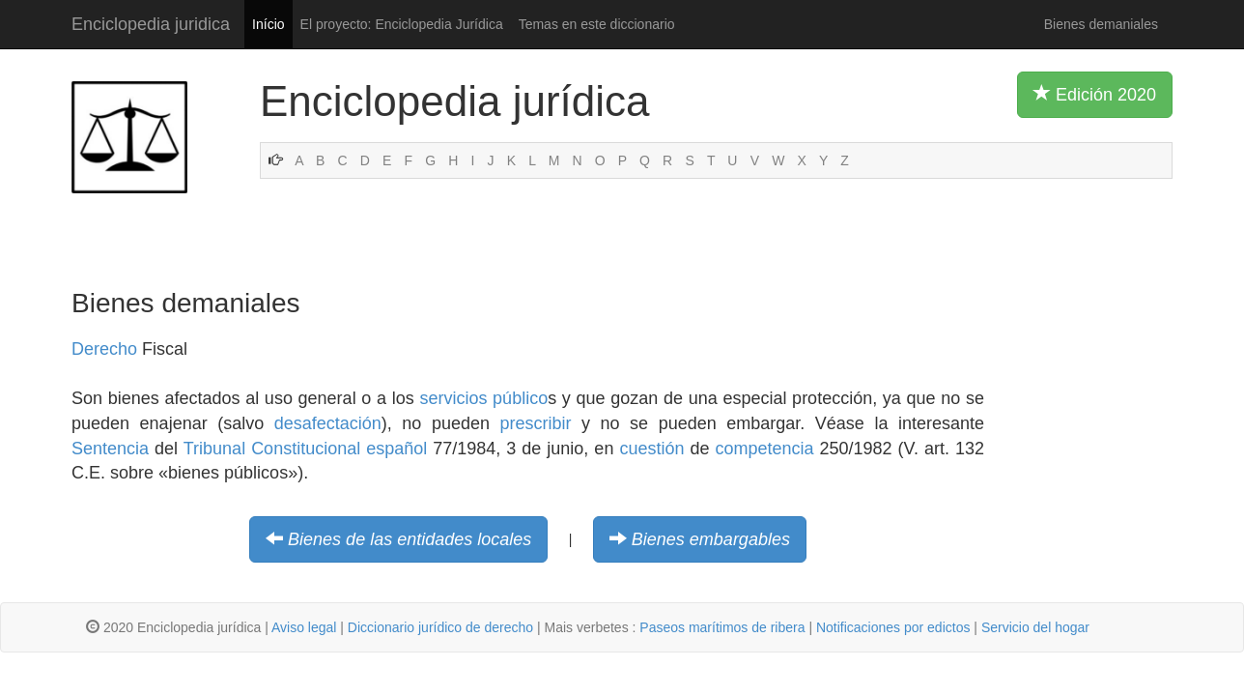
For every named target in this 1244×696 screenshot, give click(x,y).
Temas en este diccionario (597, 24)
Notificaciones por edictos (893, 627)
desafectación (328, 423)
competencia (764, 448)
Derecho (104, 349)
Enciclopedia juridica (150, 24)
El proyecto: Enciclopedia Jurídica (401, 24)
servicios (453, 398)
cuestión (651, 448)
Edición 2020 (1094, 93)
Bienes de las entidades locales (409, 539)
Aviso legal (303, 627)
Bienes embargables (711, 539)
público (520, 398)
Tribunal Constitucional (272, 448)
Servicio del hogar (1035, 627)
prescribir (535, 423)
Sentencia (110, 448)
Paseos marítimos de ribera (722, 627)
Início (268, 24)
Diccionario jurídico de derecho (440, 627)
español (396, 448)
